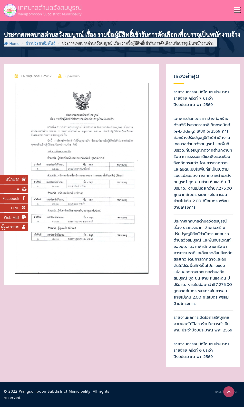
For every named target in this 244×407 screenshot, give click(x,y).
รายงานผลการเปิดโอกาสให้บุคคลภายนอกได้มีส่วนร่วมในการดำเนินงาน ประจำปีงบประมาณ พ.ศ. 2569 (203, 324)
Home (12, 43)
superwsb (72, 76)
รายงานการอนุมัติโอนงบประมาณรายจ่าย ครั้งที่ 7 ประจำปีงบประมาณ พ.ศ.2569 (201, 98)
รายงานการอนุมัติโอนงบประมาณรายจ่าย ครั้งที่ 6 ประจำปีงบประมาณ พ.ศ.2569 (201, 350)
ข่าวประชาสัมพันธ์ (40, 43)
